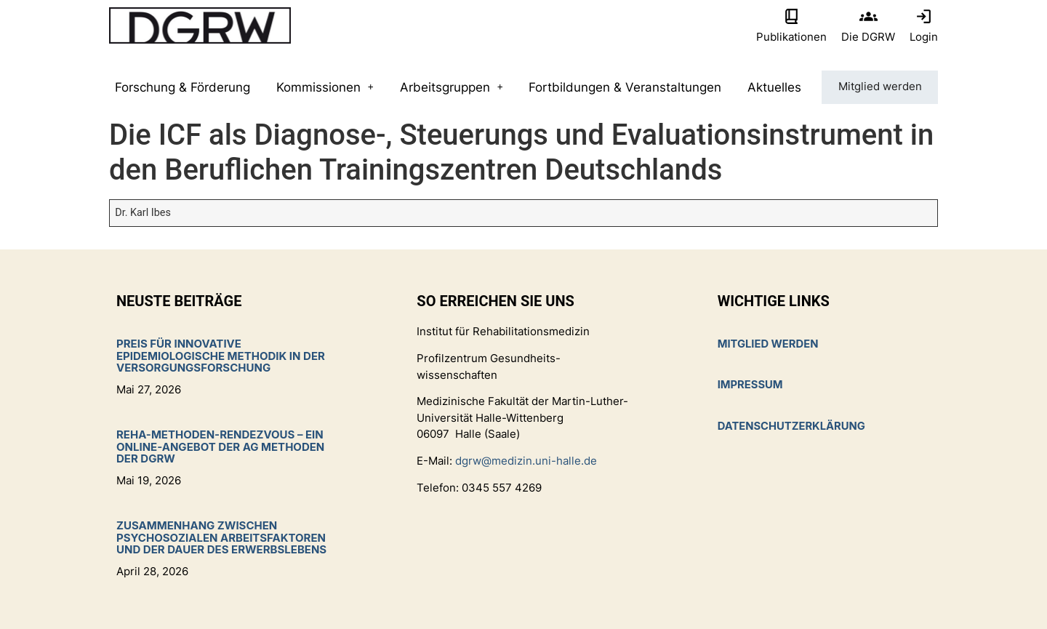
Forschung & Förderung (181, 87)
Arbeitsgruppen (449, 87)
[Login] (924, 16)
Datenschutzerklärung (793, 426)
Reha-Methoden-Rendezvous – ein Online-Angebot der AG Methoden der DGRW (220, 446)
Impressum (751, 385)
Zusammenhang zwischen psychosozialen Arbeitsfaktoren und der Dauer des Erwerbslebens (221, 537)
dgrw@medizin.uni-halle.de (526, 461)
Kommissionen (323, 87)
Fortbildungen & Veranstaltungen (622, 87)
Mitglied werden (878, 87)
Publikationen (791, 37)
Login (924, 37)
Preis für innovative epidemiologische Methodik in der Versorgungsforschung (220, 355)
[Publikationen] (791, 16)
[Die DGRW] (868, 16)
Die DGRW (868, 37)
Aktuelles (771, 87)
